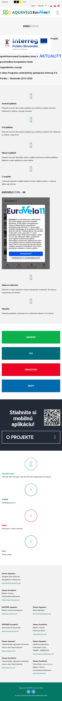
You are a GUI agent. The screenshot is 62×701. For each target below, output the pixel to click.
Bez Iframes (26, 233)
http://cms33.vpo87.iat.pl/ (11, 583)
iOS (31, 353)
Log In (33, 6)
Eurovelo (36, 688)
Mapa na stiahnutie (10, 285)
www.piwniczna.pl (40, 634)
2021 (41, 688)
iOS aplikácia (7, 127)
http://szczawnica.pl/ (10, 614)
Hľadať (45, 5)
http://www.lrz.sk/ (9, 651)
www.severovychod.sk (10, 631)
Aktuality (5, 309)
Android (31, 337)
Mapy (31, 386)
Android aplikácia (9, 103)
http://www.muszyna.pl (10, 600)
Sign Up (41, 6)
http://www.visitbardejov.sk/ (43, 654)
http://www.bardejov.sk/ (42, 614)
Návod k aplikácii (9, 153)
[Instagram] (33, 692)
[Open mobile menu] (57, 12)
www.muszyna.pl (39, 673)
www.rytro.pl (48, 664)
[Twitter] (28, 692)
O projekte (6, 176)
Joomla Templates (21, 695)
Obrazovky (31, 369)
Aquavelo (22, 688)
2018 (30, 688)
